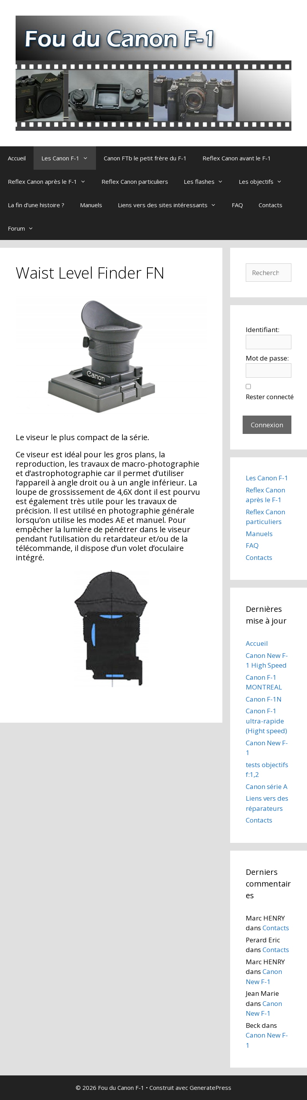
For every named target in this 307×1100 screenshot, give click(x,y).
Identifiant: (262, 329)
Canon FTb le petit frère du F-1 (145, 158)
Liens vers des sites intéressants (171, 205)
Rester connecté (270, 396)
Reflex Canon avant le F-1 (236, 158)
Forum (24, 228)
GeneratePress (210, 1087)
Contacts (270, 205)
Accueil (17, 158)
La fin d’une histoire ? (36, 205)
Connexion (267, 424)
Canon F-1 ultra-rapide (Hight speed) (266, 720)
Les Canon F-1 (68, 158)
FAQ (237, 205)
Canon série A (266, 786)
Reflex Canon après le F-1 (51, 181)
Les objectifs (264, 181)
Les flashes (207, 181)
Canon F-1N (264, 699)
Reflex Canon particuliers (134, 181)
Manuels (91, 205)
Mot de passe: (267, 358)
